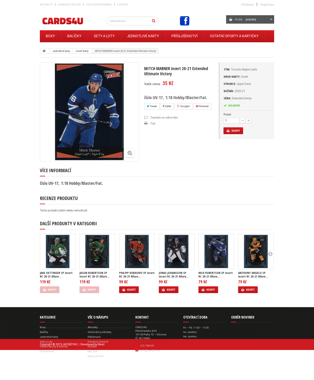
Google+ (183, 106)
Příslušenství (184, 36)
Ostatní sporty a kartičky (234, 36)
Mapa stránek (96, 356)
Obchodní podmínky (99, 4)
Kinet (101, 374)
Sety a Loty (104, 36)
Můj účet (93, 351)
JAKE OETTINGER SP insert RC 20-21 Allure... (56, 274)
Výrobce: (237, 84)
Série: (238, 98)
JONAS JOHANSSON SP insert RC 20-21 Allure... (174, 274)
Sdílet (167, 106)
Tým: (240, 69)
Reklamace (94, 336)
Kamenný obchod (69, 4)
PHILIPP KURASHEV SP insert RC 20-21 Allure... (137, 274)
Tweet (152, 106)
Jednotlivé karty (143, 36)
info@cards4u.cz (150, 350)
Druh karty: (236, 76)
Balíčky (74, 36)
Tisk (152, 123)
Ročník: (234, 91)
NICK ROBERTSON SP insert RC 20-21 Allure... (215, 274)
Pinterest (202, 106)
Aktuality (46, 4)
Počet (227, 114)
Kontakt (122, 4)
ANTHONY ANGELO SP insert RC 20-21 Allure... (253, 274)
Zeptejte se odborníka (164, 117)
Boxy (50, 36)
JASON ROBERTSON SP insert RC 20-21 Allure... (94, 274)
